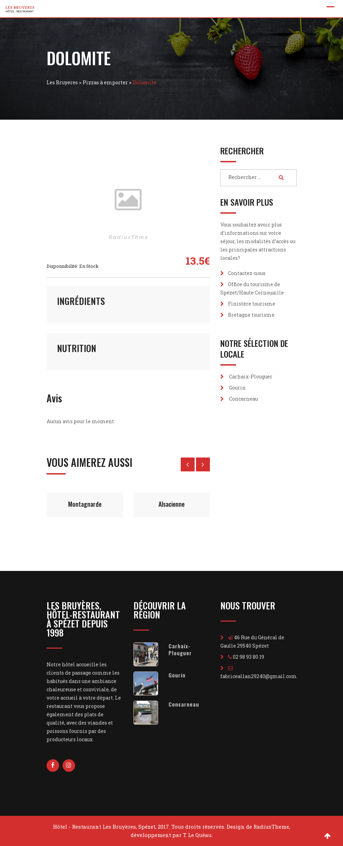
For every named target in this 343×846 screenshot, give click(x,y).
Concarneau (243, 398)
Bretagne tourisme (251, 314)
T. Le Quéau (197, 834)
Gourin (237, 387)
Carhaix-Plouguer (250, 376)
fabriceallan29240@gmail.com (258, 676)
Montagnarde (84, 504)
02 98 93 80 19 (248, 656)
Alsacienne (171, 504)
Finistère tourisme (251, 303)
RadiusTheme (271, 826)
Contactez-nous (247, 273)
